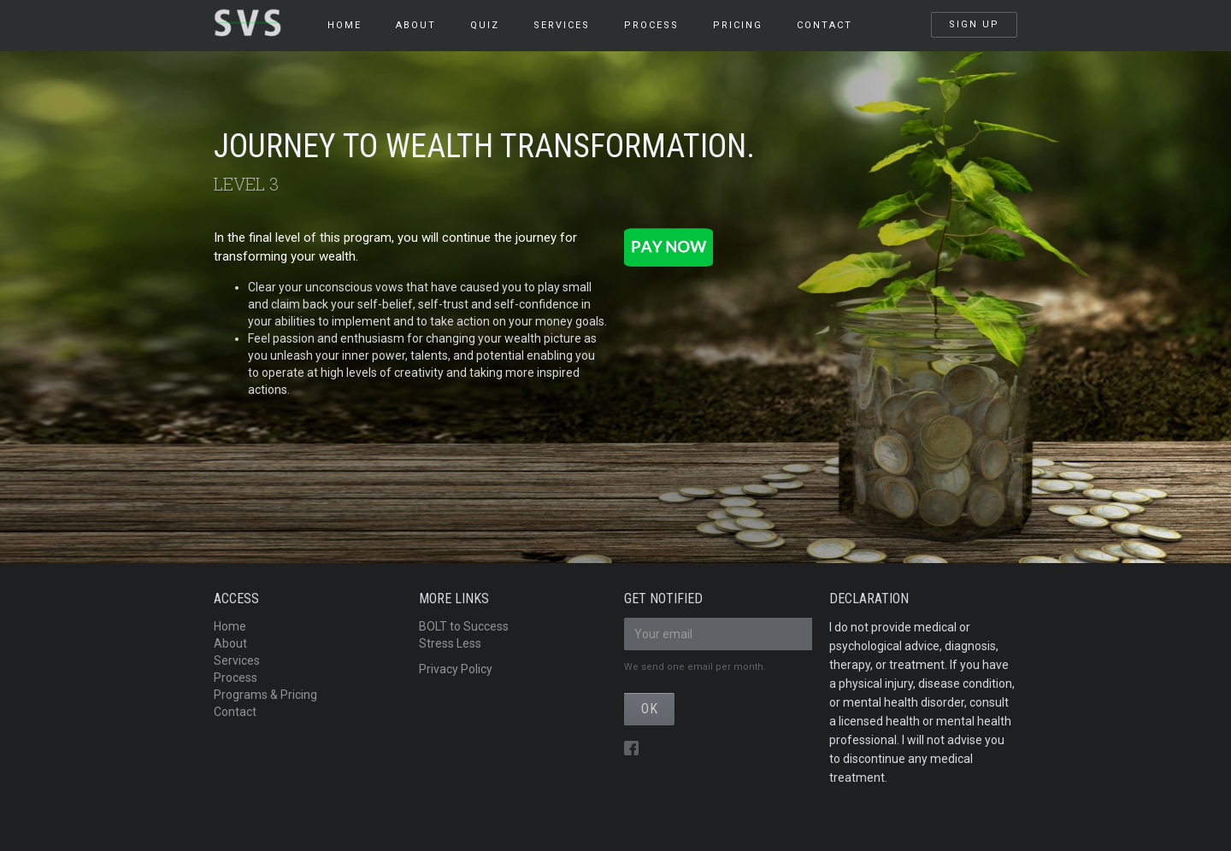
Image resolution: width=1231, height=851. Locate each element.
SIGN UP (974, 24)
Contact (824, 25)
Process (235, 677)
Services (237, 660)
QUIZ (484, 25)
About (416, 25)
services (561, 25)
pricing (738, 25)
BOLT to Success (464, 626)
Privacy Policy (455, 669)
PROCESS (651, 25)
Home (230, 626)
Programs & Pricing (265, 694)
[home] (262, 19)
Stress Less (450, 643)
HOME (344, 25)
